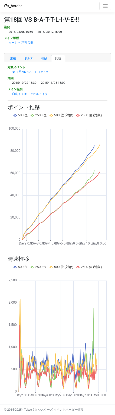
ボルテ (28, 58)
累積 (13, 58)
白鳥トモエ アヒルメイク (30, 94)
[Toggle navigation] (105, 6)
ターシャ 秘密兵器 (21, 42)
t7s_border (13, 6)
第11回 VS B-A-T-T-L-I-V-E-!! (30, 72)
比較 (58, 58)
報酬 (44, 58)
